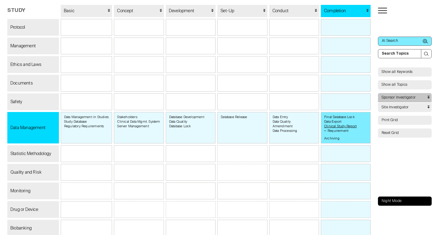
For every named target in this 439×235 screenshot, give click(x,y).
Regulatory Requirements (84, 126)
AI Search (405, 41)
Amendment (283, 126)
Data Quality (178, 121)
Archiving (331, 138)
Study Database (75, 121)
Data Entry (280, 117)
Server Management (133, 126)
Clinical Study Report (340, 126)
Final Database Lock (339, 117)
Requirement (338, 130)
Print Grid (390, 120)
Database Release (234, 117)
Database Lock (180, 126)
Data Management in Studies (86, 117)
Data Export (332, 121)
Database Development (186, 117)
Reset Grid (390, 133)
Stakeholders (127, 117)
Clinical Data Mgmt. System (138, 121)
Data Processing (285, 130)
